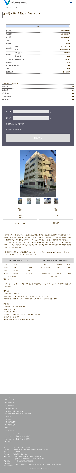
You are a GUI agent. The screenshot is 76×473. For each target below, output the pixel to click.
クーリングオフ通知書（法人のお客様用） (12, 439)
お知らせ (9, 442)
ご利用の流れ (10, 405)
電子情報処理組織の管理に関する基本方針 (12, 413)
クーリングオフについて (12, 433)
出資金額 (9, 118)
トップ (8, 397)
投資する (38, 137)
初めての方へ (10, 402)
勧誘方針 (9, 416)
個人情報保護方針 (11, 408)
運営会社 (9, 419)
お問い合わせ (10, 430)
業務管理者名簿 (11, 422)
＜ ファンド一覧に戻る (11, 8)
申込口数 (9, 112)
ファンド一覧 (10, 400)
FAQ (7, 427)
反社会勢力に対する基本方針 (12, 411)
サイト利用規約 (11, 425)
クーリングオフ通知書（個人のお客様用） (12, 436)
